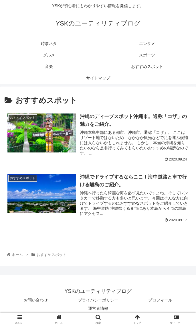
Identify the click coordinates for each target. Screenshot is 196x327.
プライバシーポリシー (98, 300)
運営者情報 (98, 308)
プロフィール (160, 300)
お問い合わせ (36, 300)
